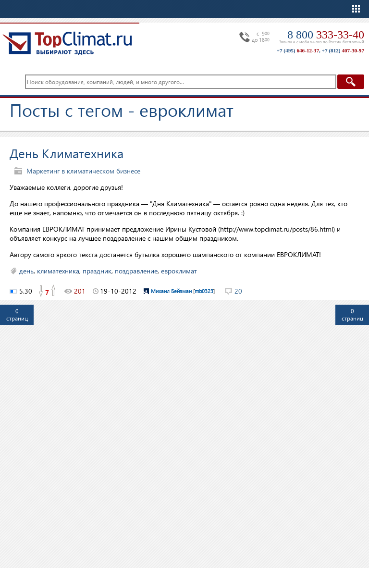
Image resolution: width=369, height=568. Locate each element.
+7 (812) (343, 50)
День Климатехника (66, 152)
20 (238, 291)
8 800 (325, 34)
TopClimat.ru (67, 43)
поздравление (136, 270)
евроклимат (179, 270)
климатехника (58, 270)
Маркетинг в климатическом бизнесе (83, 170)
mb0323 (204, 291)
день (26, 270)
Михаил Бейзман (171, 291)
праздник (97, 270)
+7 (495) (298, 50)
